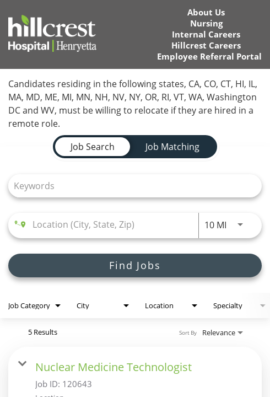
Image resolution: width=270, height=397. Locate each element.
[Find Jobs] (135, 265)
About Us (206, 12)
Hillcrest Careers (206, 45)
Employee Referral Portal (209, 56)
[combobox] (129, 185)
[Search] (135, 265)
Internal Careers (206, 34)
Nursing (206, 23)
